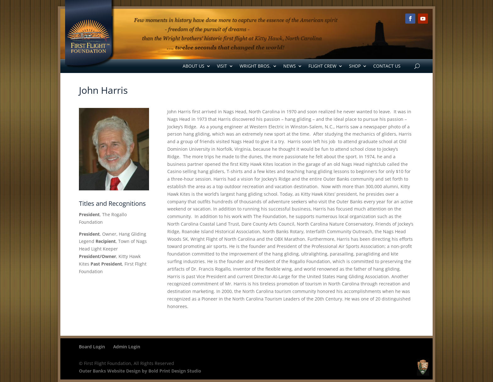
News (289, 66)
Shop (355, 66)
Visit (222, 66)
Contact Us (387, 66)
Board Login (92, 347)
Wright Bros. (255, 66)
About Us (193, 66)
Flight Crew (322, 66)
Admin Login (126, 347)
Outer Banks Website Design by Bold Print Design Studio (140, 371)
